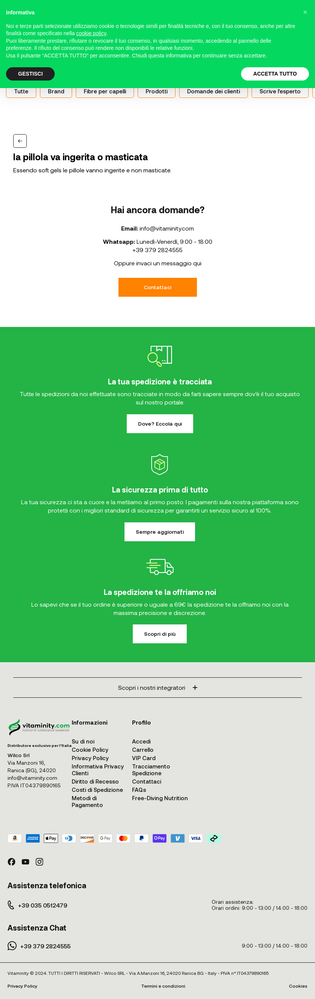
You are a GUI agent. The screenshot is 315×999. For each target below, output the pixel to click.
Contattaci (157, 287)
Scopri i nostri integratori (157, 687)
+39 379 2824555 (157, 249)
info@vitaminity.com (167, 228)
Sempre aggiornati (160, 531)
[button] (305, 12)
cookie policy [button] (91, 33)
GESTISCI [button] (30, 74)
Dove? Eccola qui (160, 423)
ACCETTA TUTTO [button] (275, 74)
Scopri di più (159, 633)
